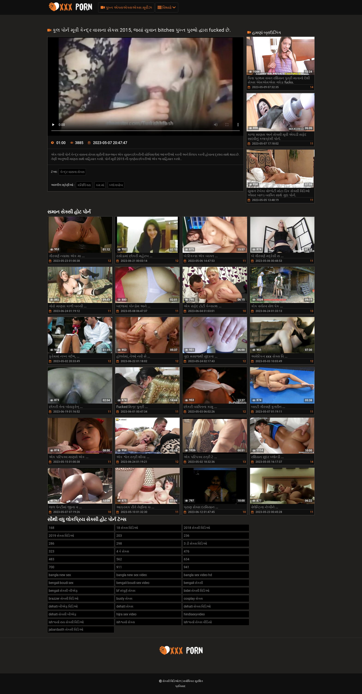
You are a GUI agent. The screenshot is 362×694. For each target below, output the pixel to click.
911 (119, 567)
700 (51, 567)
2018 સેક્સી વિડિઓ (197, 528)
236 (186, 535)
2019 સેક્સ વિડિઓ (61, 535)
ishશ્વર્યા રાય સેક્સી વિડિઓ (66, 622)
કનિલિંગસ (84, 185)
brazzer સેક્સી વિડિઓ (63, 598)
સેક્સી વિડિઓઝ (172, 681)
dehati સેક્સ (124, 606)
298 (119, 543)
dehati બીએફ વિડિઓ (63, 606)
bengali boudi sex (61, 583)
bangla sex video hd (198, 575)
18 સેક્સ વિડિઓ (127, 528)
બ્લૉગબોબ (116, 185)
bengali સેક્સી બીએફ (63, 590)
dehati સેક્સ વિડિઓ (197, 606)
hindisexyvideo (194, 614)
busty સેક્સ (124, 598)
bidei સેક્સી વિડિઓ (196, 590)
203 (119, 535)
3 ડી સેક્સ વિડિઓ (195, 543)
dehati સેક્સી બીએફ (62, 614)
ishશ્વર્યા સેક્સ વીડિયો (198, 622)
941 (186, 567)
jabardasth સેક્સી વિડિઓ (66, 629)
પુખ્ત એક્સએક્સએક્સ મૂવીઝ (126, 7)
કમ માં (100, 185)
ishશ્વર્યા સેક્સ (125, 622)
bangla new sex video (131, 575)
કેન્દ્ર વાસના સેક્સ (72, 172)
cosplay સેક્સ (193, 598)
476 (186, 551)
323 (51, 551)
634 (186, 559)
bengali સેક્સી (193, 583)
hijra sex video (126, 614)
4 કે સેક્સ (122, 551)
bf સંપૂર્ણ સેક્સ (125, 590)
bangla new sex (60, 575)
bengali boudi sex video (132, 583)
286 (51, 543)
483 (51, 559)
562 (119, 559)
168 (51, 528)
